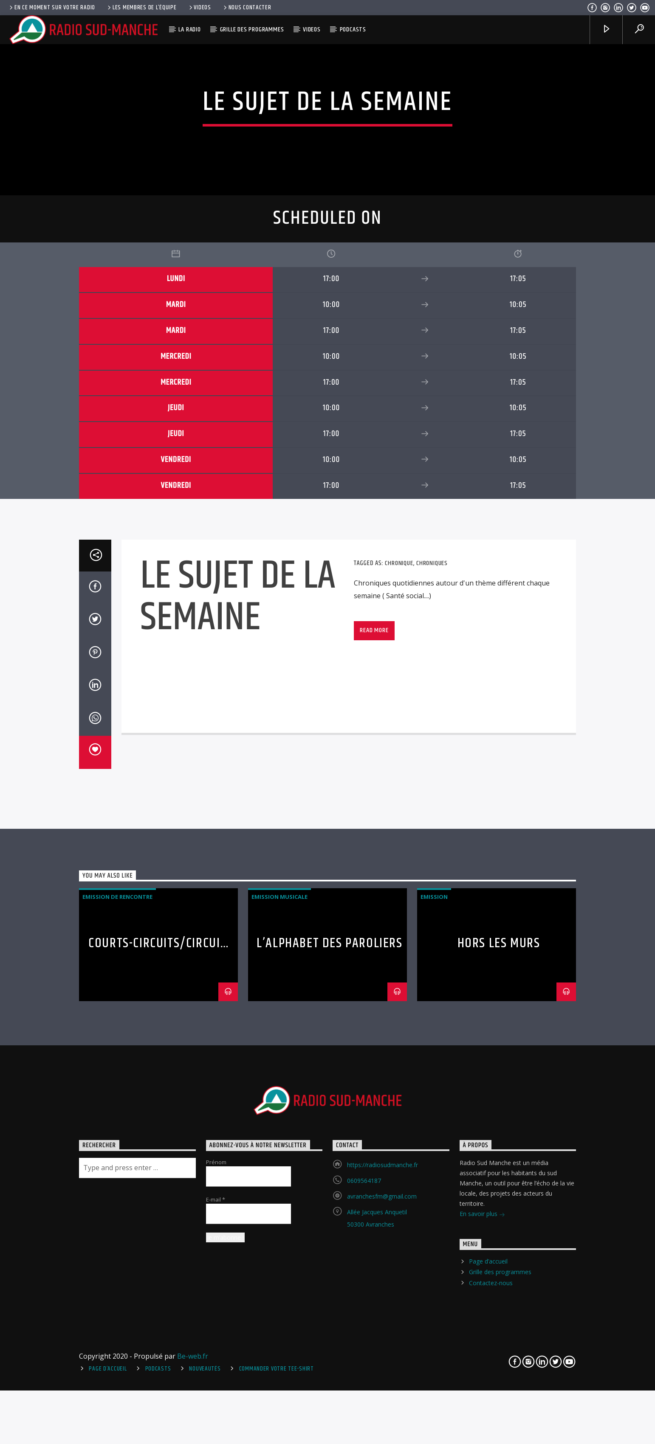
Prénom (216, 1417)
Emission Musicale (279, 1151)
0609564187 (364, 1435)
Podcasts (353, 29)
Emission (434, 1151)
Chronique (399, 817)
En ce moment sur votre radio (51, 7)
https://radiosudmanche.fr (382, 1420)
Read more (374, 885)
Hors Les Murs (498, 1198)
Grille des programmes (252, 29)
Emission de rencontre (117, 1151)
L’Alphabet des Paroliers (329, 1198)
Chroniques (432, 817)
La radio (189, 29)
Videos (199, 7)
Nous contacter (246, 7)
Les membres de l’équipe (141, 7)
